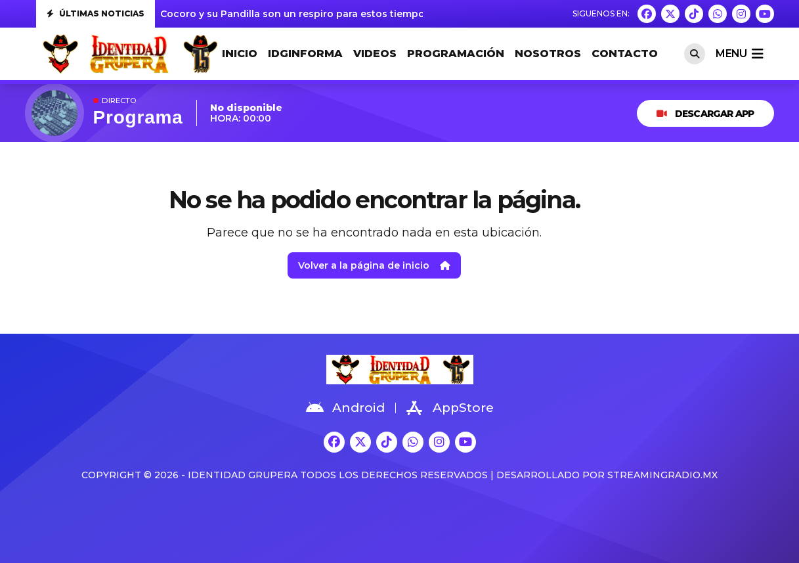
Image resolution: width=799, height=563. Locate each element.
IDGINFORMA (305, 53)
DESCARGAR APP (705, 114)
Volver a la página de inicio (374, 265)
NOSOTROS (548, 53)
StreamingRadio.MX (662, 475)
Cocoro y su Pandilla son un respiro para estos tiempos (295, 14)
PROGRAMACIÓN (455, 53)
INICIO (239, 53)
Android (345, 408)
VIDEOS (375, 53)
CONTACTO (625, 53)
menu (739, 54)
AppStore (450, 408)
